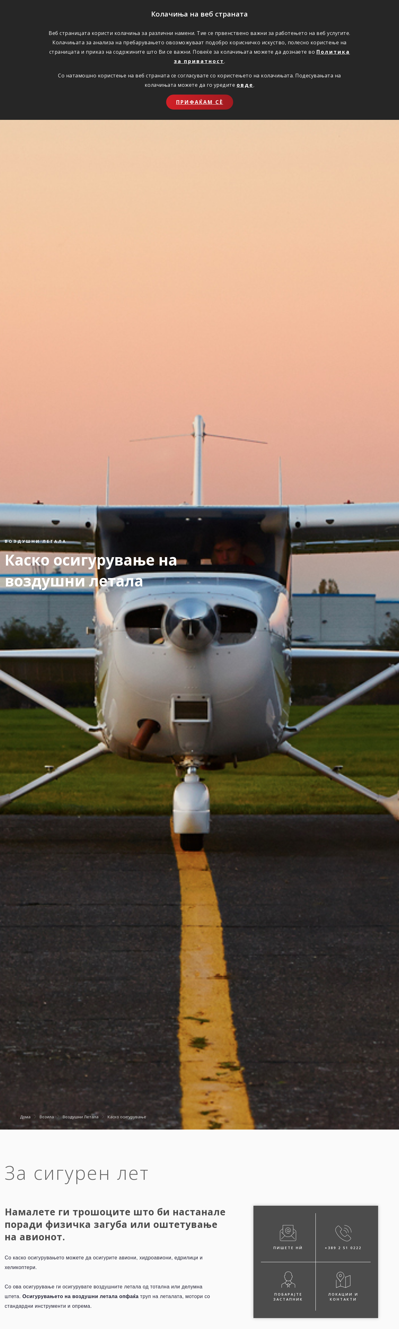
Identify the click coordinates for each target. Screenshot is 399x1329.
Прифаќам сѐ (199, 102)
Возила (47, 1116)
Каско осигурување (127, 1116)
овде (245, 84)
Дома (25, 1116)
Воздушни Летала (81, 1116)
